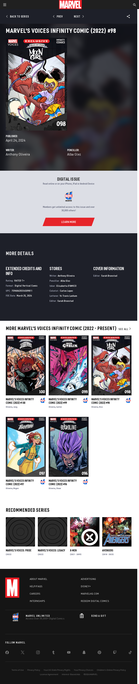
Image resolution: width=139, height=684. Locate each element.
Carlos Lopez (66, 290)
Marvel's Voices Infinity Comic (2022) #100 (20, 400)
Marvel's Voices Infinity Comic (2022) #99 (63, 400)
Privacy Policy (33, 670)
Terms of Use (18, 670)
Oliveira (9, 407)
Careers (35, 593)
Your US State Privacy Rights (57, 670)
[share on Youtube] (69, 653)
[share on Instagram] (38, 653)
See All (125, 329)
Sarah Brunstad (65, 300)
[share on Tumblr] (53, 653)
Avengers (107, 550)
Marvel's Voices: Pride (18, 550)
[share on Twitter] (22, 653)
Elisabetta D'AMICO (66, 285)
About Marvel (38, 579)
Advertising (88, 579)
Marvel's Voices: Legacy (51, 550)
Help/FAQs (36, 586)
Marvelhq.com (90, 593)
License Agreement (49, 674)
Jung (15, 407)
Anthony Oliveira (18, 154)
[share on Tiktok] (130, 653)
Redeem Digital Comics (95, 601)
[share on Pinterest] (99, 653)
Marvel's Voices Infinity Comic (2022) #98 (105, 400)
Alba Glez (74, 154)
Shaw (58, 488)
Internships (37, 601)
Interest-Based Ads (71, 674)
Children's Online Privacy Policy (111, 670)
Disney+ (86, 586)
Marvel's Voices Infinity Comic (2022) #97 (20, 482)
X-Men (73, 550)
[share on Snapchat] (84, 653)
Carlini (59, 407)
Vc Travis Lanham (68, 295)
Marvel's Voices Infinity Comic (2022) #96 (63, 482)
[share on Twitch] (115, 653)
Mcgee (16, 488)
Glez (101, 407)
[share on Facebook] (7, 653)
